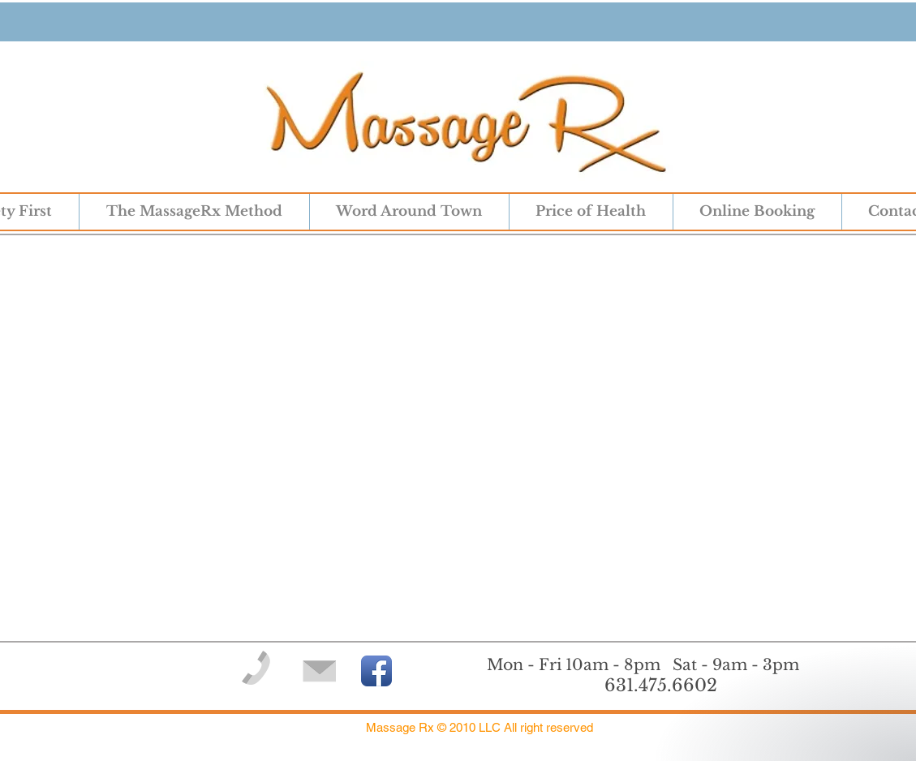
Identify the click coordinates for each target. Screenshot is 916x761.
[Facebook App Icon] (376, 671)
